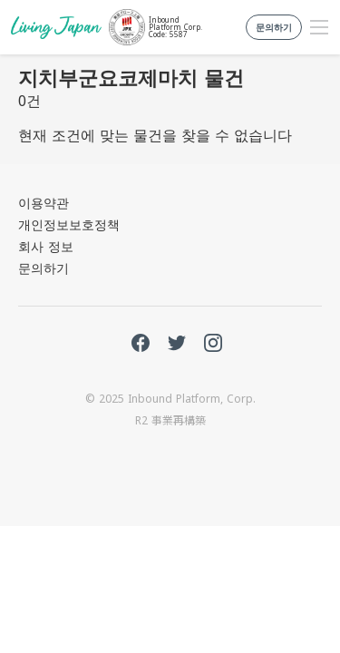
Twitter (177, 343)
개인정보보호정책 (69, 224)
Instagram (213, 343)
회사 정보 (45, 246)
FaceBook (140, 343)
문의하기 (43, 268)
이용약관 (43, 202)
